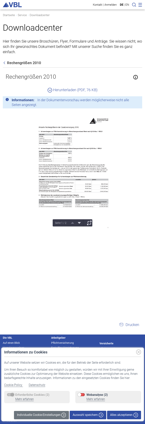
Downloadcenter (40, 15)
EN (127, 4)
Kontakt (97, 4)
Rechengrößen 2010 (31, 76)
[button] (129, 325)
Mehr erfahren (24, 399)
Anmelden (110, 4)
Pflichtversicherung (62, 342)
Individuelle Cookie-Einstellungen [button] (41, 415)
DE (121, 4)
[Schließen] (129, 101)
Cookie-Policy (13, 385)
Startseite (9, 15)
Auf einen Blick (11, 342)
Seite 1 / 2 (60, 222)
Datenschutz (37, 385)
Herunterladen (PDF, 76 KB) (73, 90)
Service (22, 15)
